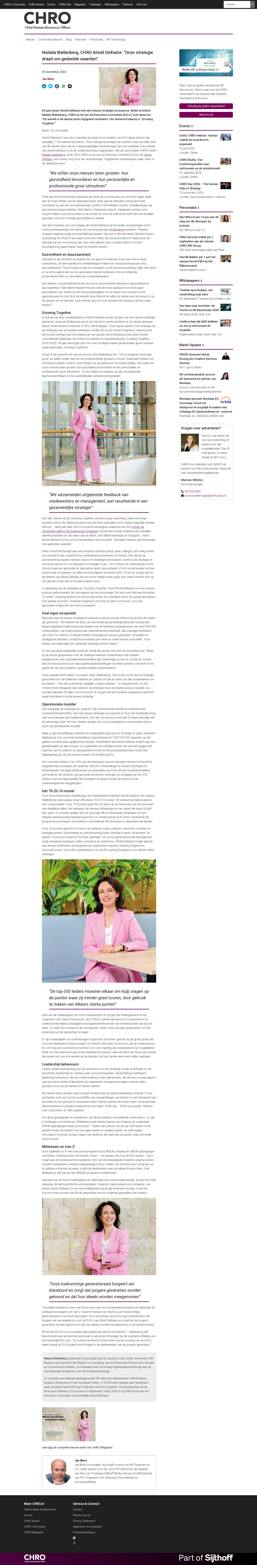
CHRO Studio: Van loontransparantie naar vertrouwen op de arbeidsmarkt (199, 164)
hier (50, 1447)
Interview (80, 39)
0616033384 (193, 491)
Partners (128, 4)
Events (51, 4)
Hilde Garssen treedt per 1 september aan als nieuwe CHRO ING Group (196, 241)
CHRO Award (36, 4)
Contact (78, 1509)
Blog (69, 39)
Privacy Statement (84, 1521)
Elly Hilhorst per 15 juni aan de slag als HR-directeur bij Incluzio (199, 221)
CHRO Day (65, 4)
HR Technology (115, 39)
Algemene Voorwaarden (87, 1526)
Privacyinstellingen (84, 1532)
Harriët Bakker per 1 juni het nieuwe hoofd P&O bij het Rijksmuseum (197, 261)
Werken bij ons (82, 1515)
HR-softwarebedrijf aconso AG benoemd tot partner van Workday (197, 379)
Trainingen (95, 4)
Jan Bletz (48, 79)
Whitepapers (112, 4)
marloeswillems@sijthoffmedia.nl (205, 495)
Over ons (142, 4)
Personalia (96, 39)
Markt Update (190, 345)
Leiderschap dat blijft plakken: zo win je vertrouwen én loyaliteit (198, 326)
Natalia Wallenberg (53, 155)
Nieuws (30, 39)
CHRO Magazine (33, 1532)
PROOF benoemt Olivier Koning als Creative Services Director (198, 359)
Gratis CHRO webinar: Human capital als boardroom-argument (198, 140)
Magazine (80, 4)
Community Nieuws (50, 39)
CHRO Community (14, 4)
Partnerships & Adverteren (40, 1509)
